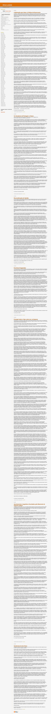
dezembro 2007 (3, 65)
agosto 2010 (3, 87)
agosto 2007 (3, 62)
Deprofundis (3, 25)
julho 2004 (2, 33)
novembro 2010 (3, 88)
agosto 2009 (3, 80)
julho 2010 (2, 86)
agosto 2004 (3, 34)
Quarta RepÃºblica (3, 18)
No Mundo (2, 15)
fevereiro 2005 (3, 39)
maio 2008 (2, 69)
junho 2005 (2, 42)
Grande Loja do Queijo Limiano (5, 20)
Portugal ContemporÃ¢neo (5, 19)
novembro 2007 (3, 64)
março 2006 (2, 49)
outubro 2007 (3, 63)
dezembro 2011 (3, 96)
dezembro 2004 (3, 37)
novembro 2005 (3, 46)
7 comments (23, 641)
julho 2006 (2, 52)
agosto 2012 (3, 102)
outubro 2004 (3, 36)
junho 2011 (2, 92)
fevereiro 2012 (3, 98)
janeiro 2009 (3, 75)
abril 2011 (2, 90)
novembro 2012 (3, 104)
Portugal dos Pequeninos (4, 16)
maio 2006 (2, 50)
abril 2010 (2, 85)
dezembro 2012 (3, 105)
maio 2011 (2, 91)
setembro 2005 (3, 44)
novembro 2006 (3, 55)
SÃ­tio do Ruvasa (3, 23)
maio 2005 (2, 41)
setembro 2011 (3, 94)
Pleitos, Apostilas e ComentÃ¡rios (6, 24)
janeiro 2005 (3, 38)
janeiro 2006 (3, 47)
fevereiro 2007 (3, 57)
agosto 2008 (3, 71)
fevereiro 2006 (3, 48)
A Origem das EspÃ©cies (4, 17)
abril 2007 (2, 59)
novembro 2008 (3, 73)
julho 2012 (2, 101)
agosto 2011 (3, 93)
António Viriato (8, 11)
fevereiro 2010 (3, 83)
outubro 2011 (3, 95)
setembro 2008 (3, 72)
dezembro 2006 (3, 56)
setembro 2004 (3, 35)
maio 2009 (2, 78)
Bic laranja (2, 29)
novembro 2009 (3, 82)
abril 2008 (2, 68)
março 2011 (2, 89)
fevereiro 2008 (3, 66)
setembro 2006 (3, 53)
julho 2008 (2, 70)
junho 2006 (2, 51)
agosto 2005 (3, 43)
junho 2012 (2, 100)
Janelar (2, 26)
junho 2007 (2, 60)
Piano (2, 27)
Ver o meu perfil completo (5, 12)
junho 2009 (2, 79)
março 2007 (2, 58)
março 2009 (2, 76)
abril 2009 (2, 77)
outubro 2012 (3, 103)
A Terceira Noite (3, 22)
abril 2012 (2, 99)
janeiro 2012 (3, 97)
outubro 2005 (3, 45)
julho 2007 (2, 61)
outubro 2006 (3, 54)
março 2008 (2, 67)
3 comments (23, 263)
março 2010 (2, 84)
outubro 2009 (3, 81)
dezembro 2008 (3, 74)
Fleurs (2, 28)
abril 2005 (2, 40)
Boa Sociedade (3, 21)
